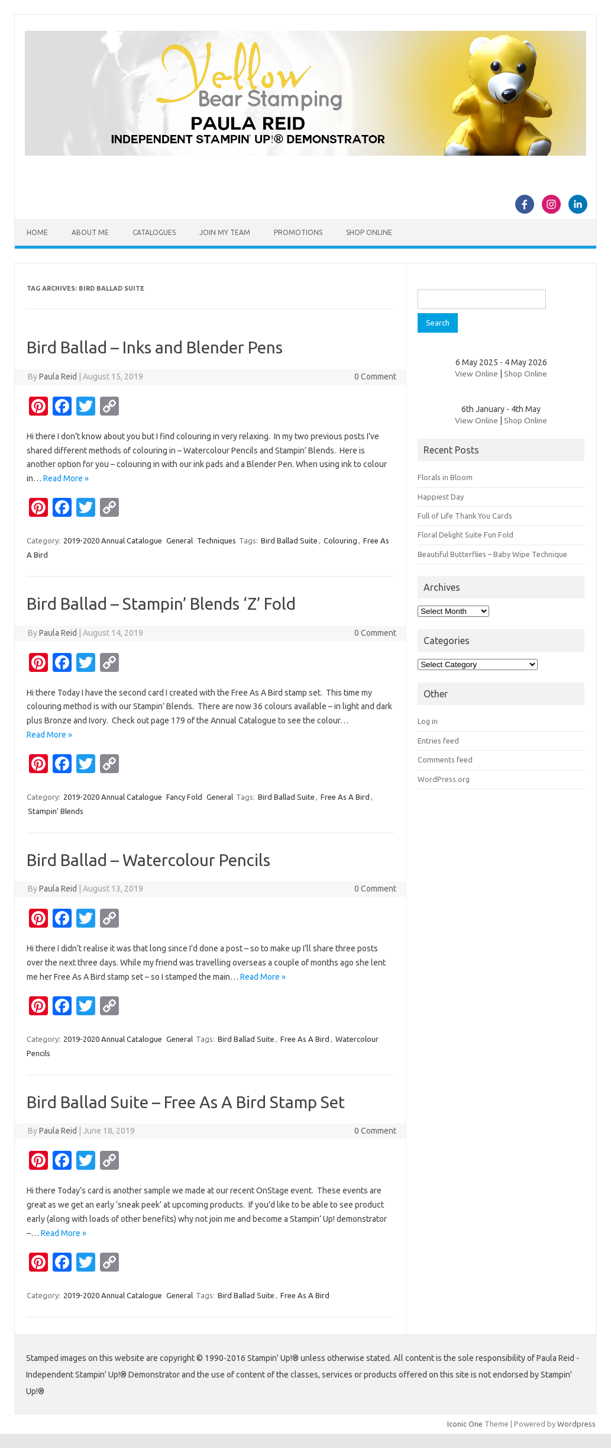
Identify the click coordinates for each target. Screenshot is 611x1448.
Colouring (340, 540)
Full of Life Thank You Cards (465, 515)
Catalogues (154, 232)
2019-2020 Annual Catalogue (112, 540)
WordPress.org (444, 779)
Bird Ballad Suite (289, 540)
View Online (476, 373)
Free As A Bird (345, 797)
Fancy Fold (184, 797)
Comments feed (445, 759)
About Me (90, 232)
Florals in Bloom (445, 477)
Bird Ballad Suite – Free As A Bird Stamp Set (186, 1102)
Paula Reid (58, 376)
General (179, 540)
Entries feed (438, 740)
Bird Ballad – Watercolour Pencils (148, 860)
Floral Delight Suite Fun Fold (465, 534)
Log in (428, 721)
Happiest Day (441, 497)
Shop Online (369, 232)
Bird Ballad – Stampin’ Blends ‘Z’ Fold (161, 603)
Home (37, 232)
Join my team (224, 232)
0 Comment (375, 376)
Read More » (66, 478)
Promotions (298, 232)
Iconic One (465, 1424)
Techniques (216, 540)
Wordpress (576, 1424)
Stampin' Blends (55, 811)
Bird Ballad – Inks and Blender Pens (155, 347)
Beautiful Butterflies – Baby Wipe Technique (492, 554)
